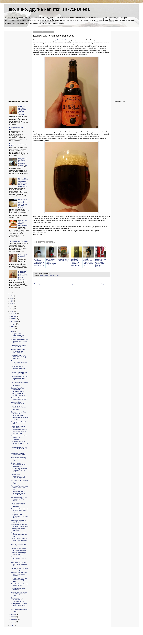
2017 (11, 306)
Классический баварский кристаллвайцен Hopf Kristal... (18, 459)
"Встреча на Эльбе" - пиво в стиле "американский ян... (19, 569)
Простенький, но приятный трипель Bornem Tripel (19, 398)
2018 (11, 303)
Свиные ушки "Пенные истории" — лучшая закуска (23, 223)
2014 (11, 625)
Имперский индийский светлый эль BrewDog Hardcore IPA (18, 356)
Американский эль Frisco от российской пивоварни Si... (19, 510)
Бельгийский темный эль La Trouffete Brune (19, 584)
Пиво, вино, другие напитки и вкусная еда (47, 9)
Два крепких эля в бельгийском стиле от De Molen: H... (19, 516)
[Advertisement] (16, 64)
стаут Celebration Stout (60, 40)
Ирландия (41, 275)
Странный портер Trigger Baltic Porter (18, 553)
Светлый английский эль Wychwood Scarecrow (18, 549)
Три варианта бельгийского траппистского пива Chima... (19, 481)
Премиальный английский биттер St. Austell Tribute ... (19, 449)
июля (13, 326)
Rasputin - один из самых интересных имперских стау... (19, 534)
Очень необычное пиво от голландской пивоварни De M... (19, 362)
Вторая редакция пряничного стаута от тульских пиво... (18, 464)
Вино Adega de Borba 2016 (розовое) (23, 256)
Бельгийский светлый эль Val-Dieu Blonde (19, 432)
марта (13, 617)
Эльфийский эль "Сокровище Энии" (17, 402)
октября (13, 319)
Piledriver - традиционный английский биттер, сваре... (19, 579)
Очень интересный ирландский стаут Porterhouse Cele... (17, 599)
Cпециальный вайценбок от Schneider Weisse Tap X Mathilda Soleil (22, 162)
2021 (11, 296)
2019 (11, 301)
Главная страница (71, 284)
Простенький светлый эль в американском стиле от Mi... (19, 487)
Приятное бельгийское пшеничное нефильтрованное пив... (19, 427)
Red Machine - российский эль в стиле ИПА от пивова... (19, 499)
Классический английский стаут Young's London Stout (19, 594)
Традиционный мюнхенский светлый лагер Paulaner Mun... (19, 341)
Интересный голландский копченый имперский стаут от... (19, 574)
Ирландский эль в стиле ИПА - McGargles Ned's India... (19, 564)
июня (13, 329)
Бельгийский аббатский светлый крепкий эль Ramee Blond (18, 493)
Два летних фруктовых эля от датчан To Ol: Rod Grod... (19, 470)
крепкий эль (48, 275)
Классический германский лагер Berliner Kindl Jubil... (19, 525)
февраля (14, 619)
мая (12, 331)
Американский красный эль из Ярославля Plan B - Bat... (19, 378)
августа (13, 324)
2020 (11, 298)
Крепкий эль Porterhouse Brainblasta (18, 545)
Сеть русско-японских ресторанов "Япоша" (18, 453)
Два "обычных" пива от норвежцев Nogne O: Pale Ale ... (19, 443)
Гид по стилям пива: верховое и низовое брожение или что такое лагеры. (23, 203)
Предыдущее (105, 284)
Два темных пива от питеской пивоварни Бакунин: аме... (18, 368)
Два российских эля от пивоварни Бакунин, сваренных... (18, 504)
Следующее (37, 284)
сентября (14, 321)
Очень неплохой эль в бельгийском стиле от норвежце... (18, 558)
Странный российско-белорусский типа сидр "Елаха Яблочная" (22, 110)
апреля (13, 614)
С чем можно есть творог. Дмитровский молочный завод (18, 240)
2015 (11, 311)
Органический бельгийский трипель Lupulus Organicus (19, 437)
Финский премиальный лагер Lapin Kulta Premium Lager (18, 351)
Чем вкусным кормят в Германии (18, 588)
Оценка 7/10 (55, 275)
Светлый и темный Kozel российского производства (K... (18, 413)
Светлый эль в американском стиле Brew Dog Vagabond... (18, 476)
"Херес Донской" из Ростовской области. (18, 394)
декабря (14, 313)
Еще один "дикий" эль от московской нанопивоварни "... (18, 389)
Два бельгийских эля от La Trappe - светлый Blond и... (19, 540)
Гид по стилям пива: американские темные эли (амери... (18, 408)
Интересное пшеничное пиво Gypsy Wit (18, 521)
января (13, 622)
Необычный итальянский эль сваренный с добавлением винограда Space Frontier (23, 182)
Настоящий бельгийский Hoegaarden (18, 529)
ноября (13, 316)
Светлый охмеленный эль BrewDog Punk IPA (19, 373)
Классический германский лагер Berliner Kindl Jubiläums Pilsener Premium (23, 275)
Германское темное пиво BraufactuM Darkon (18, 346)
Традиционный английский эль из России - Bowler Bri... (19, 605)
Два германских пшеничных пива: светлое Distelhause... (19, 384)
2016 (11, 309)
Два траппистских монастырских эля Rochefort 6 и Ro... (17, 335)
